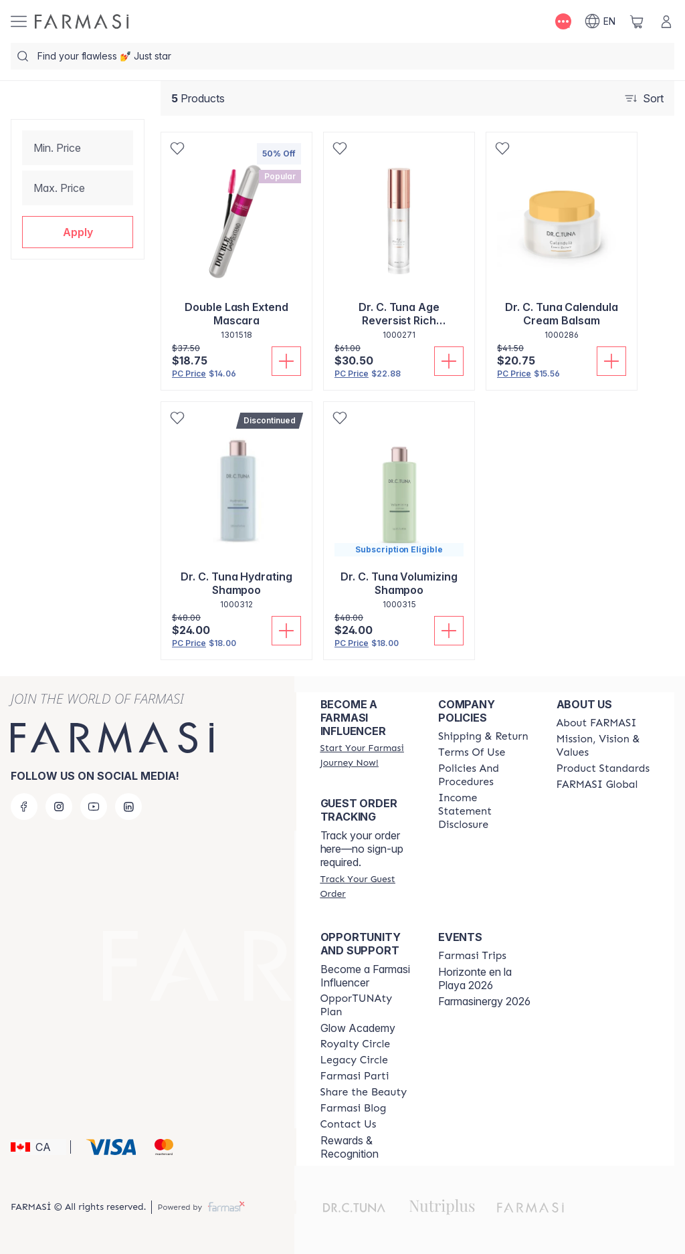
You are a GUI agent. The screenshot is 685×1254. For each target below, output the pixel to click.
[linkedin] (128, 806)
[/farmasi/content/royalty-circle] (355, 1044)
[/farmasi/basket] (637, 21)
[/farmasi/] (81, 21)
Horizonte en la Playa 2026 (475, 978)
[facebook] (24, 806)
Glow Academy (357, 1028)
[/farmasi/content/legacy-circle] (354, 1060)
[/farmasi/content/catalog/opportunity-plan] (367, 1005)
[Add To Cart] (286, 361)
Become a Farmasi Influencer (365, 975)
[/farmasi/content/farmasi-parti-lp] (354, 1076)
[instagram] (58, 806)
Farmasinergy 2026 (484, 1001)
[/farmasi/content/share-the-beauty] (363, 1092)
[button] (77, 232)
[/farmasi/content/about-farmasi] (597, 723)
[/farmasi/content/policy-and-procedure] (485, 775)
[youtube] (93, 806)
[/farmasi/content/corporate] (597, 784)
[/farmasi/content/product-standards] (603, 768)
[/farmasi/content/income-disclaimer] (485, 811)
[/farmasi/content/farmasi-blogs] (353, 1108)
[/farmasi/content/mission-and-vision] (603, 745)
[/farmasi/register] (367, 755)
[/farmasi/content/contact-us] (348, 1124)
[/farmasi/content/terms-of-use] (471, 752)
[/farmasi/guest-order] (367, 886)
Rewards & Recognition (349, 1147)
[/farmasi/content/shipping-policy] (483, 736)
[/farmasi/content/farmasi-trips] (472, 955)
